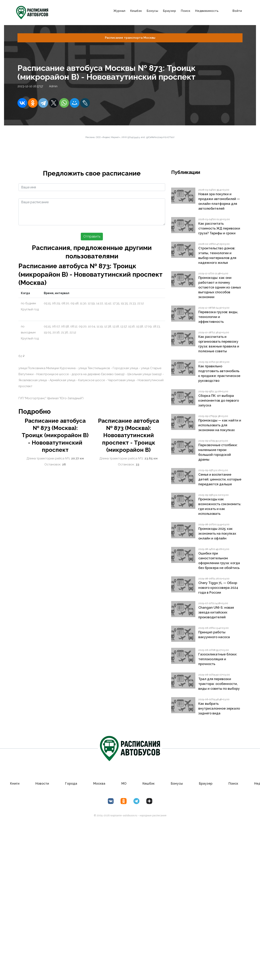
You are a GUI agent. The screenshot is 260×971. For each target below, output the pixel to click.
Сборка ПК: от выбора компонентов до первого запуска (218, 400)
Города (71, 783)
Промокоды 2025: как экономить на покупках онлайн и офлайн (217, 533)
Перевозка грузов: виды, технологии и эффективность (218, 317)
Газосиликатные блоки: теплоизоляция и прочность (217, 659)
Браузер (169, 10)
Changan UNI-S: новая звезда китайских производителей (216, 612)
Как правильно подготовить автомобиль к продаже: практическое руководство (219, 373)
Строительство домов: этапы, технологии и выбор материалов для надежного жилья (217, 255)
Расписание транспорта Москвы (130, 38)
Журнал (119, 10)
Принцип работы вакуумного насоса (214, 634)
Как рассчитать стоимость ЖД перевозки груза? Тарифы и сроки (219, 228)
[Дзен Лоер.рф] (149, 801)
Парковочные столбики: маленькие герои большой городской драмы (217, 452)
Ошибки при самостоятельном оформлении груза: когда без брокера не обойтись (219, 561)
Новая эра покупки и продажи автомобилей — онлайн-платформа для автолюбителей (219, 201)
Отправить (91, 236)
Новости (42, 783)
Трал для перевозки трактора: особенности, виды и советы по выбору (219, 684)
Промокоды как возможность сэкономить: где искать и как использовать (219, 506)
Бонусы (152, 10)
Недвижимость (206, 10)
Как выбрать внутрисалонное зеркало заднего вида (219, 708)
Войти (237, 10)
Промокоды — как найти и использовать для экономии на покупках (219, 425)
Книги (14, 783)
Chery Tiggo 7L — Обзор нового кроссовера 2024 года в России (218, 587)
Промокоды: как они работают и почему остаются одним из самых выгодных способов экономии (219, 287)
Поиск (185, 10)
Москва (99, 783)
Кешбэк (136, 10)
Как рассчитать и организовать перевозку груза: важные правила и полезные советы (218, 344)
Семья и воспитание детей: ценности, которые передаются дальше (219, 479)
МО (123, 783)
